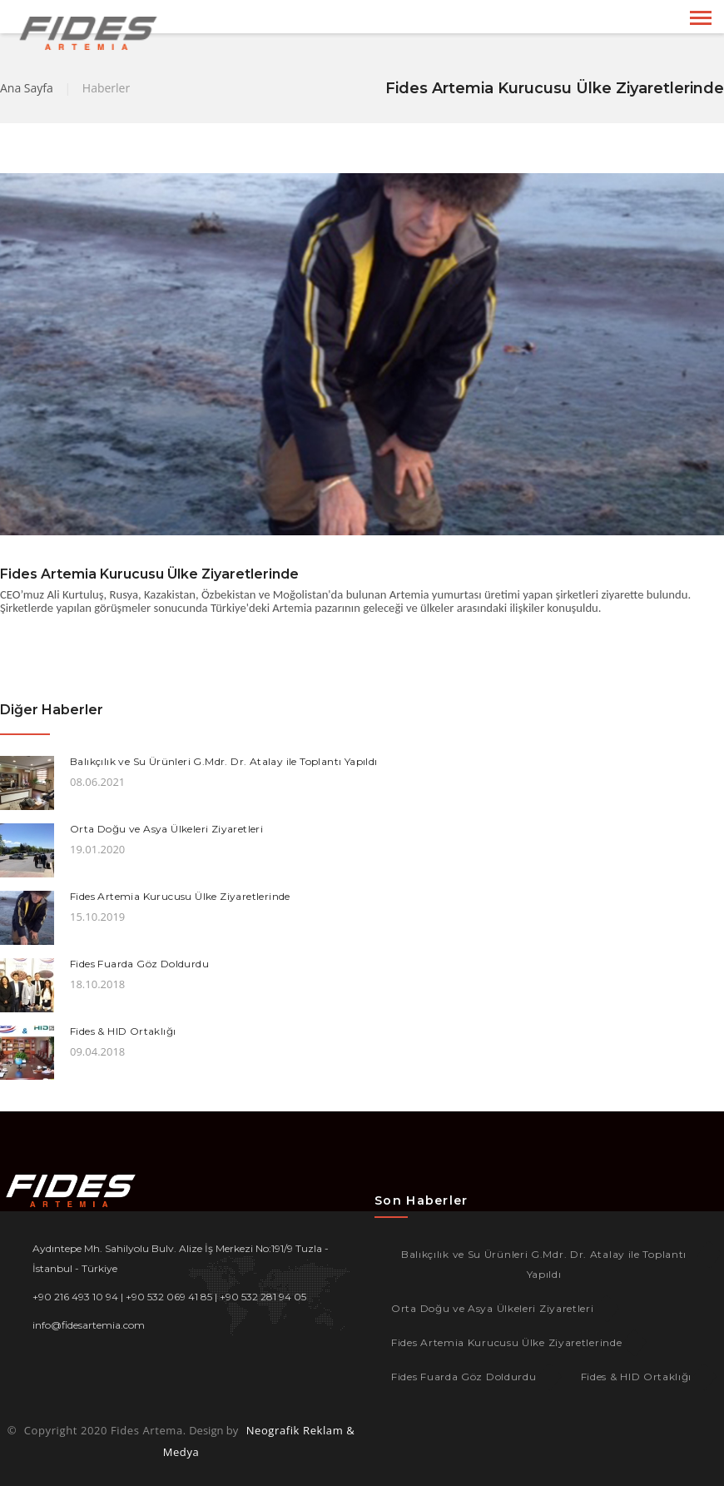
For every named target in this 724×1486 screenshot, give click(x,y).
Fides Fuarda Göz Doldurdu (139, 963)
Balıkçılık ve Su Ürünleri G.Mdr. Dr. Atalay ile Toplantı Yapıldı (224, 761)
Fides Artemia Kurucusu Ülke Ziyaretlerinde (180, 896)
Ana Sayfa (26, 88)
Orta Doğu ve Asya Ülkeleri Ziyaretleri (166, 829)
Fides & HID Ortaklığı (123, 1031)
